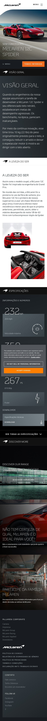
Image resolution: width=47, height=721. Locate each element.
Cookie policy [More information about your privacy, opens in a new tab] (35, 357)
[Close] (42, 347)
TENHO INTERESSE (33, 64)
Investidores (8, 639)
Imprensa (6, 627)
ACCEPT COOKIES (23, 370)
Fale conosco (10, 679)
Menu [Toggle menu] (6, 64)
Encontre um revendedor (15, 687)
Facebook (9, 698)
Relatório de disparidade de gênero (21, 657)
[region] (23, 360)
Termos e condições (13, 663)
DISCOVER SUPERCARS (23, 480)
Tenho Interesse (11, 683)
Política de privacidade (15, 660)
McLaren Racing (9, 633)
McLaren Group (9, 630)
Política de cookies (13, 653)
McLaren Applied (9, 636)
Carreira (6, 624)
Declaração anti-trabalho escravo (20, 666)
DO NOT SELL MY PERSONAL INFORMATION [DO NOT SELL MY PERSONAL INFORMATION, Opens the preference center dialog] (23, 364)
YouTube (8, 705)
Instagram (9, 702)
